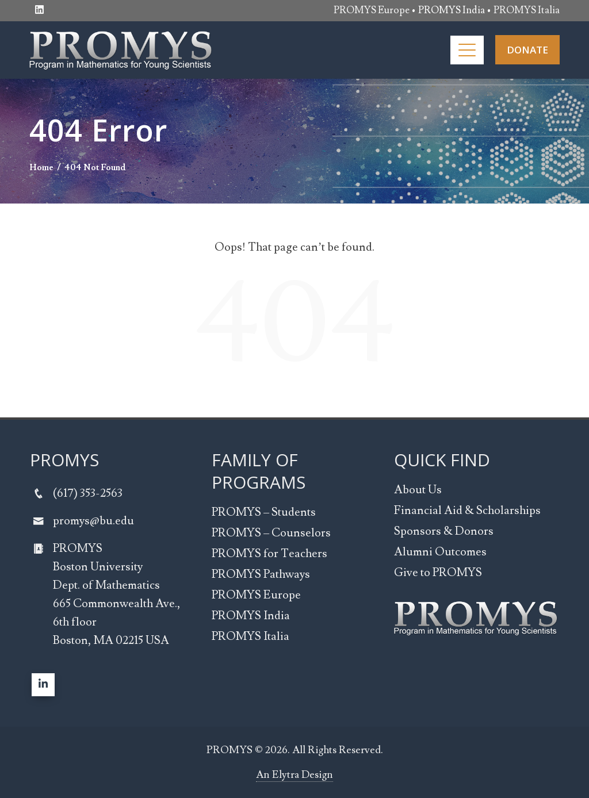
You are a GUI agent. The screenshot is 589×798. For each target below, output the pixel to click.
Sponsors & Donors (444, 531)
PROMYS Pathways (261, 574)
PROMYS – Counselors (271, 532)
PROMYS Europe (372, 10)
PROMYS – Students (264, 512)
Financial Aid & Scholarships (467, 510)
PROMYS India (251, 615)
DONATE (527, 49)
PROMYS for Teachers (269, 553)
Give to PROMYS (438, 572)
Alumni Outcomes (440, 551)
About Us (418, 489)
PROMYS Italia (527, 10)
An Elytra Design (294, 774)
